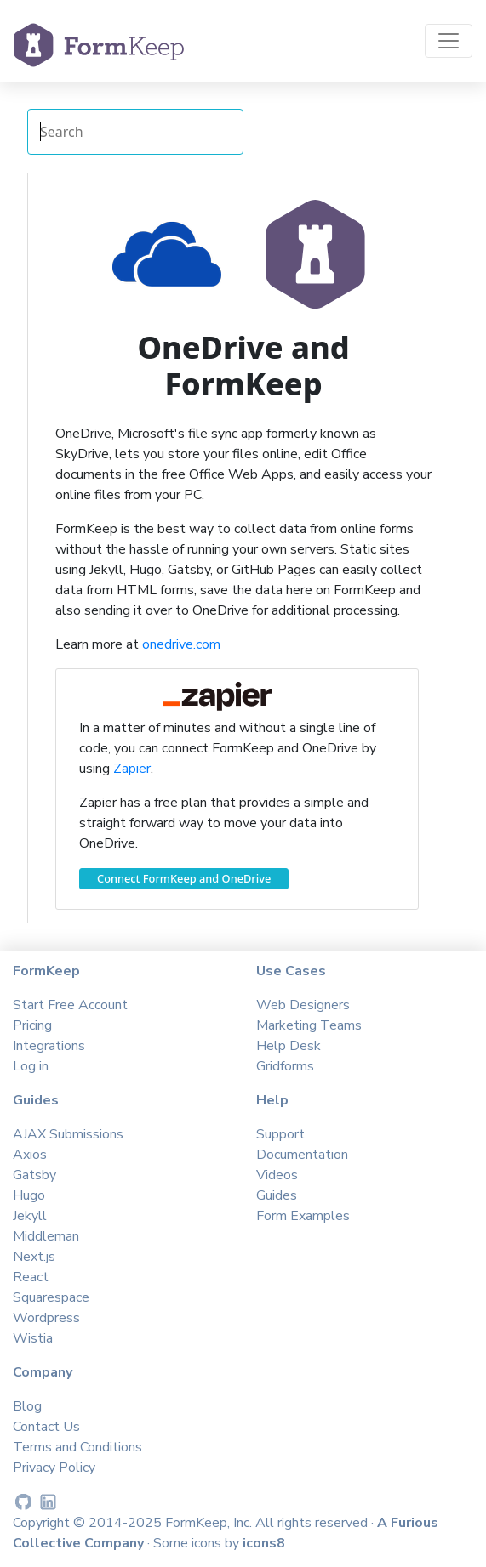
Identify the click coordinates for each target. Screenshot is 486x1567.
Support (280, 1134)
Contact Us (46, 1426)
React (31, 1277)
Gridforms (285, 1066)
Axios (30, 1154)
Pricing (32, 1025)
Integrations (49, 1045)
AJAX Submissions (68, 1134)
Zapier (132, 768)
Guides (276, 1195)
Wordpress (46, 1318)
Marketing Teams (309, 1025)
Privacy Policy (54, 1467)
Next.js (34, 1256)
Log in (31, 1066)
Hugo (29, 1195)
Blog (27, 1406)
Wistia (33, 1338)
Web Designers (303, 1005)
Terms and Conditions (77, 1447)
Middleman (46, 1236)
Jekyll (30, 1215)
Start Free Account (70, 1005)
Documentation (302, 1154)
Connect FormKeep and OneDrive (184, 878)
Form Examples (303, 1215)
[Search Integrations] (135, 132)
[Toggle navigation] (448, 41)
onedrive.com (181, 644)
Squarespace (51, 1297)
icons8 (264, 1543)
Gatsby (34, 1175)
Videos (277, 1175)
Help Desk (288, 1045)
